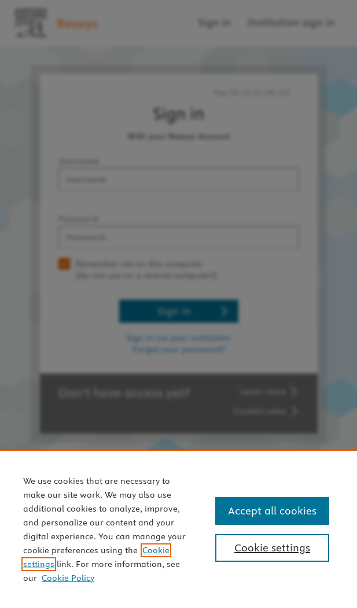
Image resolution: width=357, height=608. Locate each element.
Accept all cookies (272, 510)
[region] (178, 529)
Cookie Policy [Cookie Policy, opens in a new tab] (68, 578)
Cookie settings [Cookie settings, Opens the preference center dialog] (272, 547)
